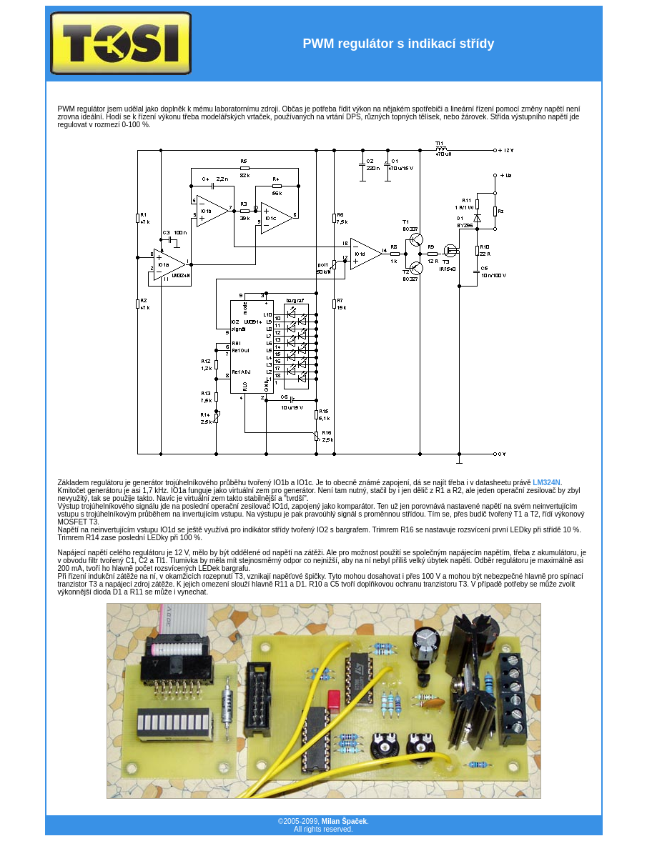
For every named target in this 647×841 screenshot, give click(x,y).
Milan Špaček (344, 821)
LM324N (546, 483)
